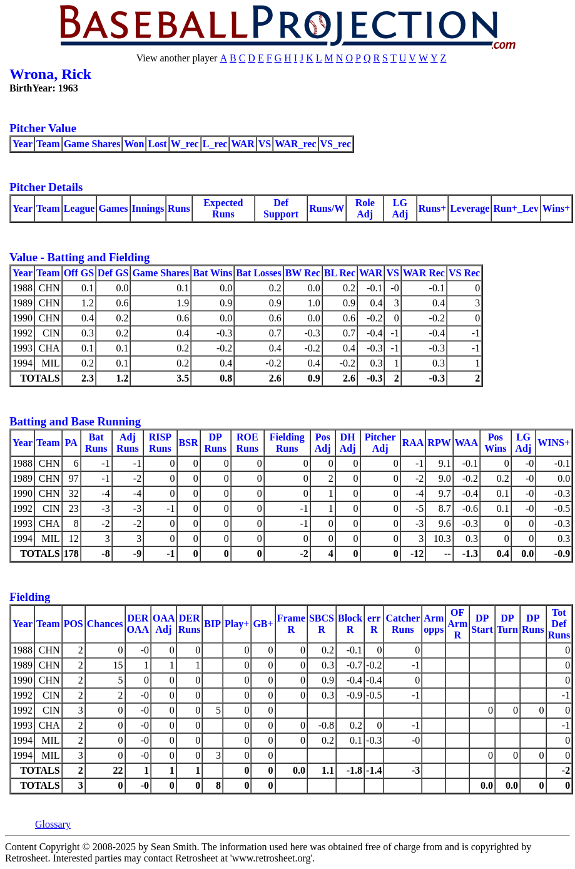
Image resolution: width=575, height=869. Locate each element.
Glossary (53, 824)
